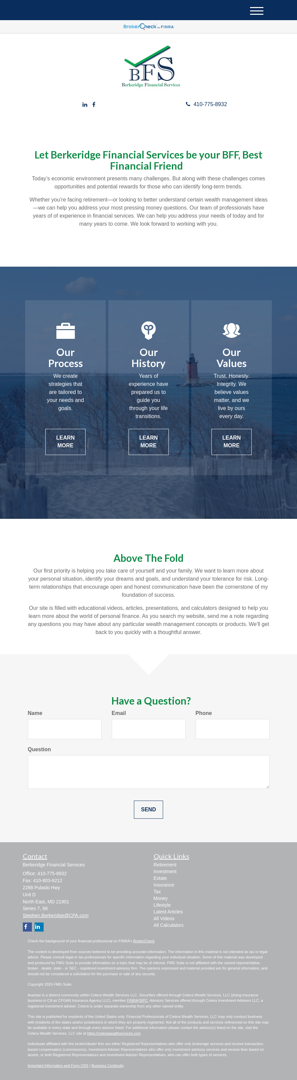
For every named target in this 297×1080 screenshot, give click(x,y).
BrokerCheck (144, 941)
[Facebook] (93, 105)
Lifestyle (162, 905)
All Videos (164, 918)
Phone (204, 713)
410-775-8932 (206, 104)
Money (161, 898)
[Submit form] (148, 810)
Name (35, 713)
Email (119, 713)
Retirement (165, 864)
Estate (160, 878)
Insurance (164, 885)
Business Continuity (107, 1066)
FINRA (132, 1000)
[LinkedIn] (85, 105)
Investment (165, 871)
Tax (157, 891)
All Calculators (169, 925)
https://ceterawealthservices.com (114, 1033)
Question (39, 749)
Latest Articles (168, 911)
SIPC (143, 1000)
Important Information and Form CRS (58, 1066)
